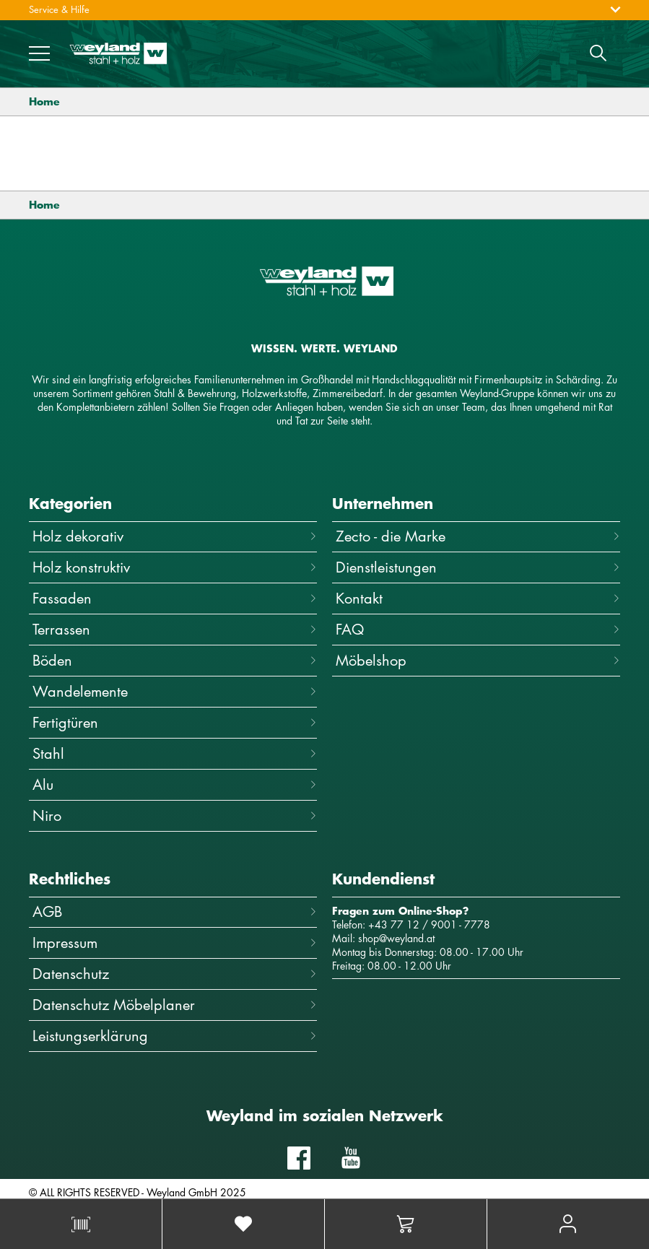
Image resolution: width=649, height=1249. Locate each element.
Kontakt (478, 598)
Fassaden (174, 598)
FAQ (478, 629)
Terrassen (174, 629)
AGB (174, 911)
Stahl (174, 753)
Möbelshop (478, 660)
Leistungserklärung (174, 1035)
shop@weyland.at (396, 938)
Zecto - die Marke (478, 536)
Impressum (174, 942)
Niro (174, 815)
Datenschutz (174, 973)
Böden (174, 660)
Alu (174, 784)
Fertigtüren (174, 722)
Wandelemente (174, 691)
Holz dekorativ (174, 536)
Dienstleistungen (478, 567)
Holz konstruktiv (174, 567)
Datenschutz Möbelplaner (174, 1004)
